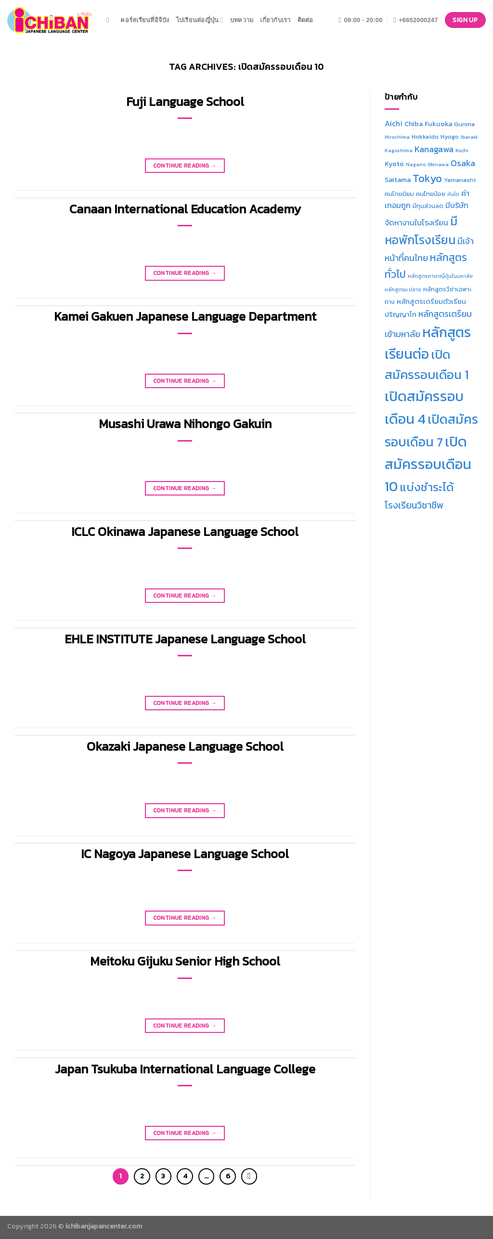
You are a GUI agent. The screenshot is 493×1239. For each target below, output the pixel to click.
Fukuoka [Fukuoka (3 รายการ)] (438, 123)
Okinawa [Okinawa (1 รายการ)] (438, 164)
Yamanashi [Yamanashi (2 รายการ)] (460, 179)
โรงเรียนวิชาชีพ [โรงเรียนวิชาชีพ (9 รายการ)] (414, 505)
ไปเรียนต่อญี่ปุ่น (199, 20)
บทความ (242, 20)
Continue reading (185, 165)
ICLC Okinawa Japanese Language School (184, 531)
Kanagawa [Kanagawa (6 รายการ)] (434, 149)
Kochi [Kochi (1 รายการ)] (461, 150)
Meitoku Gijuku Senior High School (185, 961)
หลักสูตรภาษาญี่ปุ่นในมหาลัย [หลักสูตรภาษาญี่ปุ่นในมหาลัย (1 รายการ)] (440, 276)
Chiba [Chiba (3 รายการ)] (413, 123)
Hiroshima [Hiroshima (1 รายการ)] (397, 137)
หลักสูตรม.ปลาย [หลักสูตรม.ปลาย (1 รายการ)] (403, 289)
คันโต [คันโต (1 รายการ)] (453, 194)
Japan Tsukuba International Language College (185, 1069)
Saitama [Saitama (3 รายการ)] (398, 179)
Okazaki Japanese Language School (185, 746)
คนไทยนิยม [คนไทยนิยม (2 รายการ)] (399, 193)
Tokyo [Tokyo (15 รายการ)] (427, 178)
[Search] (110, 20)
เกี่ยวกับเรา (275, 20)
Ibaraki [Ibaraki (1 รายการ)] (469, 137)
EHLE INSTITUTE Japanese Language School (185, 639)
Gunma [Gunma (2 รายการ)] (464, 124)
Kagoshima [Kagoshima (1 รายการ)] (399, 150)
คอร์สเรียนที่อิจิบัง (144, 20)
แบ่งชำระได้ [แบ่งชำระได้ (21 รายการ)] (427, 487)
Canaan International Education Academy (185, 209)
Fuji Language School (185, 101)
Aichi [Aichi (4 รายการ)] (393, 123)
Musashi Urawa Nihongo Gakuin (185, 424)
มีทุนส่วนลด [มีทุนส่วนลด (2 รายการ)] (428, 205)
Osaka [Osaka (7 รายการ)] (463, 163)
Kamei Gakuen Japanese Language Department (185, 316)
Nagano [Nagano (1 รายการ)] (416, 164)
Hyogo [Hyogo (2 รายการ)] (450, 136)
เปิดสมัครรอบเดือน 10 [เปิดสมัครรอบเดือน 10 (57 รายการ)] (428, 464)
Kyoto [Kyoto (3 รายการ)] (394, 163)
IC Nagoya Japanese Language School (185, 854)
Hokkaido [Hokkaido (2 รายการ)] (425, 136)
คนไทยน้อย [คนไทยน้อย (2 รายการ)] (430, 193)
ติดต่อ (305, 20)
